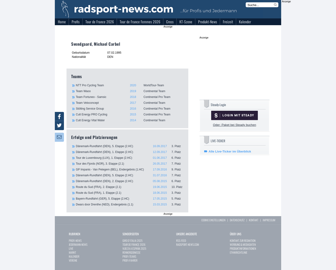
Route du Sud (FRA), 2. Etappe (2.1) (130, 187)
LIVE (71, 248)
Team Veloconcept (129, 102)
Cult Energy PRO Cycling (129, 114)
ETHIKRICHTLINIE (238, 252)
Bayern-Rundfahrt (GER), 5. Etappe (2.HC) (130, 198)
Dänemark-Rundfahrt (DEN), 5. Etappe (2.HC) (130, 146)
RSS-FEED (181, 240)
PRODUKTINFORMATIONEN (243, 248)
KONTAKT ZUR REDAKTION (243, 240)
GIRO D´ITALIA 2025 (132, 240)
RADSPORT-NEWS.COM (187, 244)
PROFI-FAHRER (129, 260)
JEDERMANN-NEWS (78, 244)
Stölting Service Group (129, 108)
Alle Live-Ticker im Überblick (230, 151)
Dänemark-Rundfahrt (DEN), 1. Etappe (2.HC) (130, 152)
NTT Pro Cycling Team (129, 85)
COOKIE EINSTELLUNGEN (213, 220)
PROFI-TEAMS (129, 256)
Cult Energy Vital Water (129, 120)
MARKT (72, 252)
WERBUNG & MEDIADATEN (243, 244)
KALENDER (74, 256)
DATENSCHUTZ (237, 220)
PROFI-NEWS (75, 240)
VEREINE (73, 260)
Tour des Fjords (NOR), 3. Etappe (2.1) (130, 163)
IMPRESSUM (269, 220)
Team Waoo (129, 91)
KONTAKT (253, 220)
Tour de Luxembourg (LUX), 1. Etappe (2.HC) (130, 157)
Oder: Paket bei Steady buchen (234, 125)
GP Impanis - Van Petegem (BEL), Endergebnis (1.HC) (130, 169)
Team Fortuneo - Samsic (129, 97)
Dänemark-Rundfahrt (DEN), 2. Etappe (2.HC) (130, 181)
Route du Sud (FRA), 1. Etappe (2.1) (130, 192)
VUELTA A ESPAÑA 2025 (134, 248)
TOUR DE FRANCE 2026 (133, 244)
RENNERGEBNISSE (131, 252)
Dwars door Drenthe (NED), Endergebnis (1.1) (130, 204)
